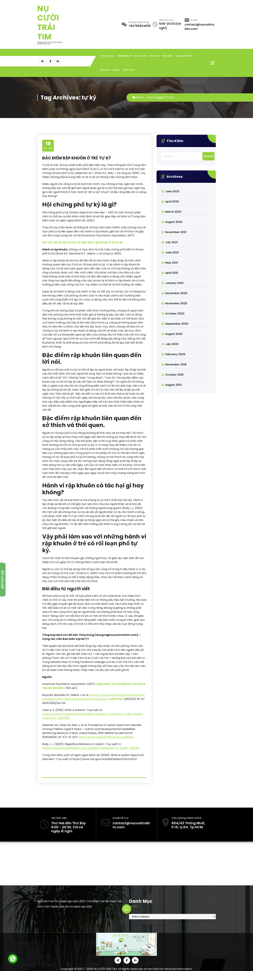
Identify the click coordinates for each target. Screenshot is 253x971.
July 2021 (171, 242)
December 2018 (175, 364)
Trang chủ (106, 56)
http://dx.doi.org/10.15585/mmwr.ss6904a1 (106, 737)
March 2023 (173, 212)
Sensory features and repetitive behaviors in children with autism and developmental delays (93, 697)
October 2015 (174, 375)
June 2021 (172, 252)
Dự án (104, 70)
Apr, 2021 (48, 145)
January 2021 (174, 283)
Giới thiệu (123, 56)
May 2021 (171, 263)
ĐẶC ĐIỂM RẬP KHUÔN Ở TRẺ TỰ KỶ (76, 158)
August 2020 (174, 334)
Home (138, 97)
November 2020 (176, 303)
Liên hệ (127, 70)
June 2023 (172, 191)
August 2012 (173, 385)
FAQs (116, 70)
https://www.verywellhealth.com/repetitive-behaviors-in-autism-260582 (91, 748)
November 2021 (175, 232)
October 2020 (174, 313)
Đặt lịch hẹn (2, 579)
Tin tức (153, 56)
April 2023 (172, 201)
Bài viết (167, 56)
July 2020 (172, 344)
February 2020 (175, 354)
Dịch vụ (139, 56)
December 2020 (176, 293)
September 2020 (176, 324)
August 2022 (173, 222)
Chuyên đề (183, 56)
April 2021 (171, 273)
